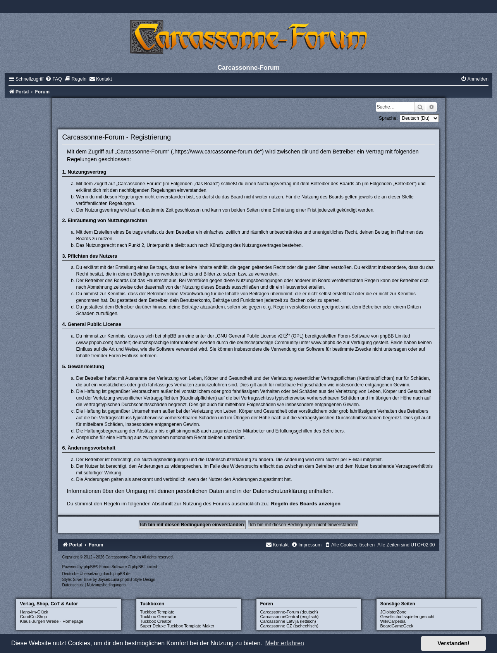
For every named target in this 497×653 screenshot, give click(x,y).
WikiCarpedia (393, 621)
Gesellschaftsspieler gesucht (407, 616)
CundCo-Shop (33, 616)
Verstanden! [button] (453, 643)
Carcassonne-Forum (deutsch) (289, 612)
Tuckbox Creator (156, 621)
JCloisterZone (393, 612)
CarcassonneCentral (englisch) (289, 616)
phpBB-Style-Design (137, 579)
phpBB (89, 567)
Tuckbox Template (157, 612)
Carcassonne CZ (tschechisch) (289, 626)
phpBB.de (122, 574)
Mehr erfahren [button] (284, 643)
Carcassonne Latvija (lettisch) (288, 621)
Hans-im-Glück (34, 612)
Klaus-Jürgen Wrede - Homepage (52, 621)
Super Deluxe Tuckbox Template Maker (177, 626)
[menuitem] (53, 79)
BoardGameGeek (397, 626)
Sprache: (388, 118)
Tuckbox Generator (158, 616)
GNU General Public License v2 (249, 336)
